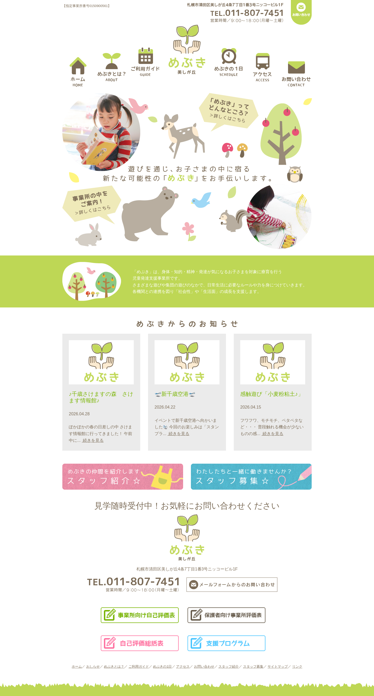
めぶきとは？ (114, 666)
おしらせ (93, 666)
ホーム (77, 666)
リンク (297, 666)
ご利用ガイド (139, 666)
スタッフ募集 (253, 666)
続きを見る (93, 440)
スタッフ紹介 (228, 666)
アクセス (183, 666)
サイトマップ (278, 666)
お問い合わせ (204, 666)
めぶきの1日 (162, 666)
